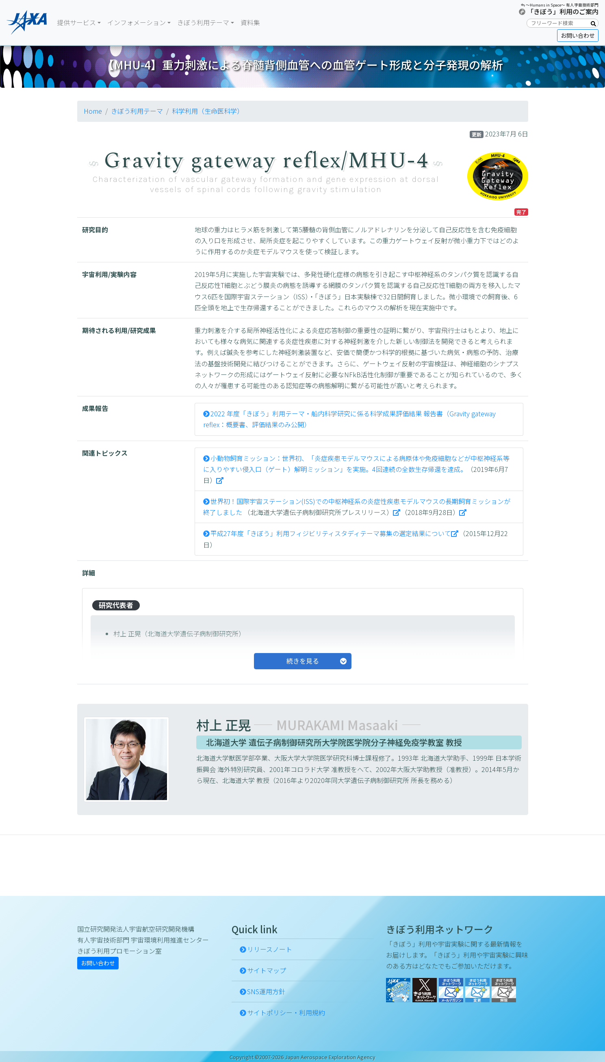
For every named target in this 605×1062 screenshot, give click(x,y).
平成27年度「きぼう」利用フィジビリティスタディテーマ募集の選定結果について (330, 533)
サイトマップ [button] (266, 970)
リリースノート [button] (269, 949)
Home (93, 111)
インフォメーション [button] (136, 22)
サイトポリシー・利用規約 (286, 1012)
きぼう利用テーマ (137, 111)
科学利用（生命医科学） (207, 111)
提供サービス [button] (76, 22)
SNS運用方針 (266, 991)
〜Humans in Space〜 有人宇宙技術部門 (562, 5)
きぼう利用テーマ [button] (203, 22)
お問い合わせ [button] (578, 35)
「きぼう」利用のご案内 (562, 11)
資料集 (250, 22)
